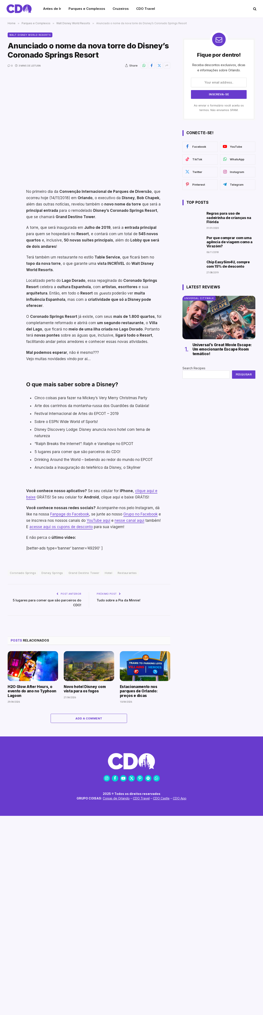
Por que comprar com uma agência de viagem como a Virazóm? (229, 242)
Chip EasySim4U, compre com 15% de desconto (228, 264)
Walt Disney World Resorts (30, 35)
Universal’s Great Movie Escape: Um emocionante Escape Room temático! (222, 349)
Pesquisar (244, 374)
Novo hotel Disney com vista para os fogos (85, 689)
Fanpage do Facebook (69, 514)
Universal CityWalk (199, 298)
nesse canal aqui (129, 520)
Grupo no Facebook (140, 514)
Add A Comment (89, 718)
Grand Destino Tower (84, 573)
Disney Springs (52, 573)
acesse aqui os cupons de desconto (61, 527)
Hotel (108, 573)
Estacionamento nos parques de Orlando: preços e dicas (139, 691)
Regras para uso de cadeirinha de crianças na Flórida (228, 217)
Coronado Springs (23, 573)
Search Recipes (193, 368)
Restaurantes (127, 573)
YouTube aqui (98, 520)
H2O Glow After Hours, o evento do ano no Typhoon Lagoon (32, 691)
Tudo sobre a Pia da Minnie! (119, 600)
